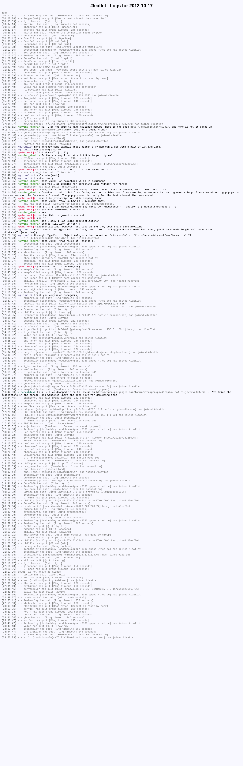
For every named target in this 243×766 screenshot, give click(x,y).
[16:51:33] (9, 482)
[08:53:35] (9, 215)
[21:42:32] (9, 653)
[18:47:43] (9, 543)
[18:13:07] (9, 530)
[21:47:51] (9, 656)
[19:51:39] (9, 591)
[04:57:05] (9, 112)
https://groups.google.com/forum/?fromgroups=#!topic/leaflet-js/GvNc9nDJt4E (151, 468)
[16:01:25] (9, 441)
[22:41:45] (9, 704)
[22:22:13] (9, 691)
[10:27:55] (9, 300)
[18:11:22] (9, 519)
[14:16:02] (9, 400)
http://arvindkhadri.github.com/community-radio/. (37, 153)
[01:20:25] (9, 71)
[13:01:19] (9, 379)
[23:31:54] (9, 739)
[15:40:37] (9, 427)
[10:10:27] (9, 297)
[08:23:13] (9, 181)
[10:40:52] (9, 321)
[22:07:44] (9, 667)
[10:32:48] (9, 317)
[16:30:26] (9, 461)
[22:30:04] (9, 697)
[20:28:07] (9, 608)
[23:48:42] (9, 745)
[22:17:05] (9, 684)
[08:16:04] (9, 170)
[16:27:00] (9, 454)
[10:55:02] (9, 331)
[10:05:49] (9, 294)
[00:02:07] (9, 16)
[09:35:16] (9, 290)
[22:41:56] (9, 708)
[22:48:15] (9, 711)
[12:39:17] (9, 369)
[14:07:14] (9, 393)
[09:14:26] (9, 228)
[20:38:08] (9, 615)
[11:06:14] (9, 341)
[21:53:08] (9, 663)
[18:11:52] (9, 526)
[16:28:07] (9, 458)
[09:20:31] (9, 270)
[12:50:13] (9, 372)
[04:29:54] (9, 109)
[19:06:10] (9, 550)
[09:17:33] (9, 246)
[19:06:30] (9, 554)
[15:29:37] (9, 417)
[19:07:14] (9, 564)
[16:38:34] (9, 465)
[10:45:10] (9, 324)
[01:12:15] (9, 57)
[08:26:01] (9, 187)
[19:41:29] (9, 578)
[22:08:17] (9, 670)
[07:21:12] (9, 143)
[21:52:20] (9, 660)
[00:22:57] (9, 33)
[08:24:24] (9, 184)
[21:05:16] (9, 629)
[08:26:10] (9, 191)
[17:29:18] (9, 492)
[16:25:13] (9, 451)
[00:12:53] (9, 30)
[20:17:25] (9, 602)
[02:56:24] (9, 92)
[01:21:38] (9, 81)
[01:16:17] (9, 64)
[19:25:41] (9, 574)
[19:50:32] (9, 588)
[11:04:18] (9, 338)
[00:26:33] (9, 37)
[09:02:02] (9, 222)
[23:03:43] (9, 725)
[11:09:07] (9, 345)
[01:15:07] (9, 61)
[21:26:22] (9, 646)
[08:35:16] (9, 201)
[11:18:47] (9, 355)
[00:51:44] (9, 40)
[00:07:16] (9, 27)
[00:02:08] (9, 20)
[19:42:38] (9, 581)
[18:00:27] (9, 516)
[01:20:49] (9, 78)
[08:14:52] (9, 163)
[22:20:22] (9, 687)
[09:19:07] (9, 259)
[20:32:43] (9, 612)
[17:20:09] (9, 489)
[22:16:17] (9, 673)
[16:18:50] (9, 444)
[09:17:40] (9, 249)
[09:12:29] (9, 225)
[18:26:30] (9, 540)
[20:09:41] (9, 598)
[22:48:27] (9, 715)
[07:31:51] (9, 150)
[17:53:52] (9, 509)
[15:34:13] (9, 420)
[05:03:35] (9, 116)
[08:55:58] (9, 218)
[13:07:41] (9, 383)
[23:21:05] (9, 735)
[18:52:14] (9, 547)
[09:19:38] (9, 263)
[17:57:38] (9, 513)
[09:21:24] (9, 273)
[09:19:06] (9, 256)
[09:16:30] (9, 239)
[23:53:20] (9, 752)
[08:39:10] (9, 205)
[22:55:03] (9, 721)
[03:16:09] (9, 98)
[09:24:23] (9, 283)
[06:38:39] (9, 136)
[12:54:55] (9, 376)
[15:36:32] (9, 424)
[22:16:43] (9, 677)
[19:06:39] (9, 557)
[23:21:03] (9, 732)
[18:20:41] (9, 537)
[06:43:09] (9, 139)
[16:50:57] (9, 478)
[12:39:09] (9, 365)
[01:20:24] (9, 68)
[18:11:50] (9, 523)
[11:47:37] (9, 359)
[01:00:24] (9, 47)
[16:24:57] (9, 448)
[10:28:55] (9, 307)
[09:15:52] (9, 235)
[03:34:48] (9, 102)
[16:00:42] (9, 437)
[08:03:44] (9, 160)
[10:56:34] (9, 335)
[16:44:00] (9, 468)
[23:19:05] (9, 728)
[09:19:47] (9, 266)
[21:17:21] (9, 639)
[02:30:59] (9, 88)
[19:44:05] (9, 584)
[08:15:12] (9, 167)
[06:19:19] (9, 133)
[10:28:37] (9, 304)
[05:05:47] (9, 119)
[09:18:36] (9, 252)
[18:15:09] (9, 533)
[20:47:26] (9, 622)
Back (4, 13)
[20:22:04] (9, 605)
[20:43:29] (9, 619)
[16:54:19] (9, 485)
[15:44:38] (9, 434)
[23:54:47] (9, 756)
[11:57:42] (9, 362)
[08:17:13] (9, 177)
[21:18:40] (9, 643)
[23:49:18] (9, 749)
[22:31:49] (9, 701)
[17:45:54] (9, 506)
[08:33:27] (9, 194)
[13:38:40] (9, 389)
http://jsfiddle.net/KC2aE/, (150, 150)
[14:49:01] (9, 413)
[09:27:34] (9, 287)
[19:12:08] (9, 567)
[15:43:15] (9, 430)
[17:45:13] (9, 502)
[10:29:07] (9, 311)
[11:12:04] (9, 352)
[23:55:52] (9, 759)
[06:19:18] (9, 129)
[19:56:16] (9, 595)
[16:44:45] (9, 475)
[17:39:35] (9, 499)
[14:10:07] (9, 396)
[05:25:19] (9, 122)
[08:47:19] (9, 211)
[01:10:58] (9, 54)
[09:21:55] (9, 280)
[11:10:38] (9, 348)
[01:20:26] (9, 74)
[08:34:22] (9, 198)
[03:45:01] (9, 105)
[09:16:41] (9, 242)
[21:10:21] (9, 636)
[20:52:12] (9, 626)
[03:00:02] (9, 95)
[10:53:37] (9, 328)
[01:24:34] (9, 85)
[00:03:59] (9, 23)
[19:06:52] (9, 561)
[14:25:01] (9, 406)
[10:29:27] (9, 314)
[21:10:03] (9, 632)
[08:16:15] (9, 174)
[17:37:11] (9, 495)
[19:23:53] (9, 571)
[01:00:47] (9, 50)
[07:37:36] (9, 157)
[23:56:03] (9, 762)
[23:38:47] (9, 742)
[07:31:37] (9, 146)
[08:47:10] (9, 208)
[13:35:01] (9, 386)
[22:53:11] (9, 718)
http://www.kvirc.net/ (110, 362)
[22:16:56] (9, 680)
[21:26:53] (9, 650)
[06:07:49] (9, 126)
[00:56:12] (9, 44)
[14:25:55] (9, 410)
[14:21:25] (9, 403)
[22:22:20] (9, 694)
